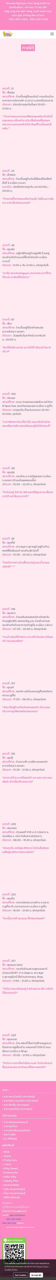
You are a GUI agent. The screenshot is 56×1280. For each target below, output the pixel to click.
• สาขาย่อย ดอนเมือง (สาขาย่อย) (20, 1101)
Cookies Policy (11, 1269)
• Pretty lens (9, 1160)
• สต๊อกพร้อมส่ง (11, 1197)
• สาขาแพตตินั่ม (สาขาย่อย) (17, 1109)
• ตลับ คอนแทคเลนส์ (13, 1189)
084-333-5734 (39, 19)
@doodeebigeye (17, 1215)
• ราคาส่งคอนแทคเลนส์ (15, 1122)
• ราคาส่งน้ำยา (10, 1126)
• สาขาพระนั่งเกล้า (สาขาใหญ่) (18, 1096)
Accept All (36, 1275)
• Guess (6, 1156)
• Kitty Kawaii (10, 1168)
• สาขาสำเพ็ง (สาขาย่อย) (15, 1105)
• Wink (6, 1152)
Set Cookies (20, 1275)
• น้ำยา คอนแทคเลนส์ (13, 1193)
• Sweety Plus (10, 1181)
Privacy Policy (42, 1266)
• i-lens (6, 1164)
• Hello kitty (9, 1177)
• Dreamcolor (10, 1172)
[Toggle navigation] (52, 34)
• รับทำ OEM (9, 1134)
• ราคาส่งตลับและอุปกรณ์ (16, 1130)
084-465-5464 (18, 19)
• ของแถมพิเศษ (10, 1185)
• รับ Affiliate (9, 1139)
